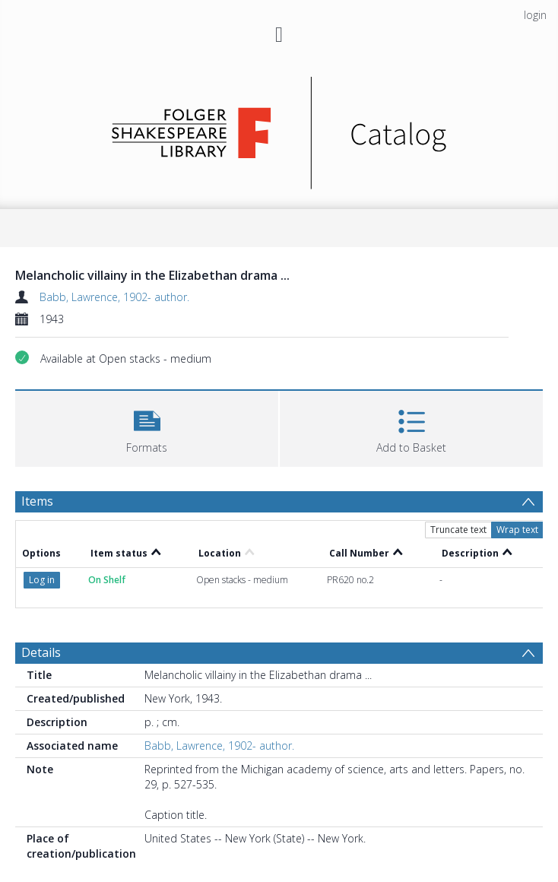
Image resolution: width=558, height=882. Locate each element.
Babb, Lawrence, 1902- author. (114, 297)
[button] (146, 427)
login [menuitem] (535, 15)
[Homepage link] (279, 129)
